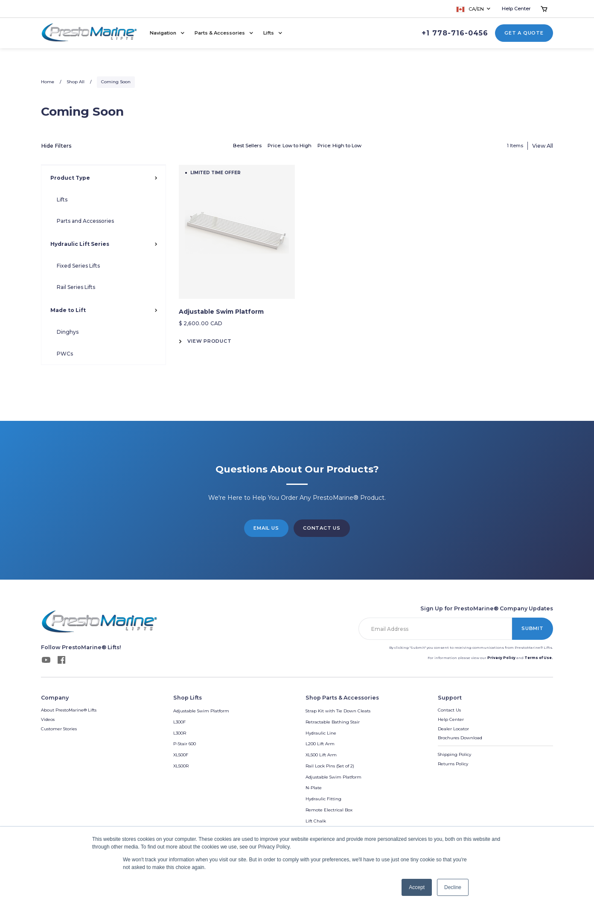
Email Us (266, 528)
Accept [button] (417, 887)
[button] (474, 9)
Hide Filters (56, 146)
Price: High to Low (339, 146)
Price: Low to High (290, 146)
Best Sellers (247, 146)
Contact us (322, 528)
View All (542, 146)
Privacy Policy (501, 658)
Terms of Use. (538, 658)
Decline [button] (452, 887)
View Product (209, 341)
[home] (89, 33)
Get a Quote (523, 33)
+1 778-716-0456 (455, 33)
